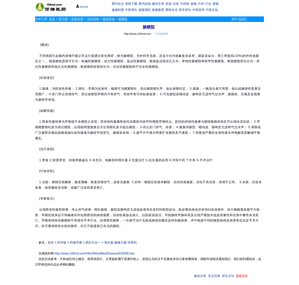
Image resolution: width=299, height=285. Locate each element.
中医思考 (198, 9)
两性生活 (172, 9)
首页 (52, 19)
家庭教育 (158, 9)
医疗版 (63, 19)
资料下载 (131, 3)
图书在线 (145, 3)
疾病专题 (77, 19)
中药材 (184, 3)
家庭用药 (145, 9)
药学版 (61, 242)
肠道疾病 (109, 19)
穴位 (208, 3)
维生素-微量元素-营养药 (120, 242)
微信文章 (158, 3)
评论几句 (228, 276)
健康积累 (118, 9)
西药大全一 (93, 242)
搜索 (216, 3)
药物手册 (76, 242)
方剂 (201, 3)
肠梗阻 (122, 19)
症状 (176, 3)
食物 (193, 3)
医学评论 (185, 9)
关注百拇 (214, 276)
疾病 (169, 3)
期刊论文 (118, 3)
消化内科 (93, 19)
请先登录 (82, 7)
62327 (242, 19)
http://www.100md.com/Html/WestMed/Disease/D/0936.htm (95, 253)
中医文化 (212, 9)
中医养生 (131, 9)
